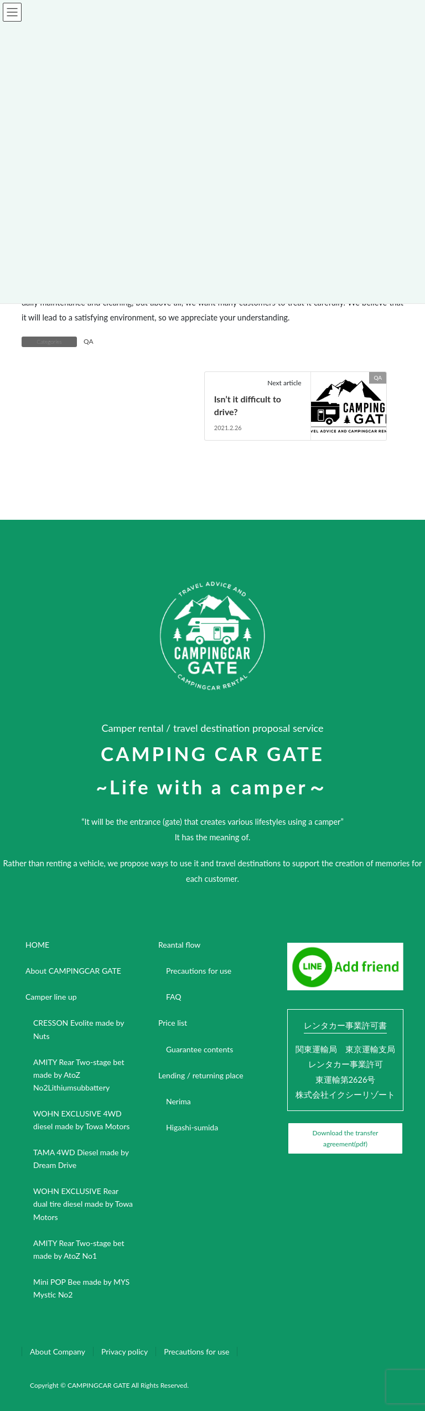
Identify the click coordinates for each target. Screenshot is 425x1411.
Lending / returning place (200, 1075)
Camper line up (51, 996)
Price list (172, 1022)
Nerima (178, 1101)
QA (89, 341)
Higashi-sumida (192, 1127)
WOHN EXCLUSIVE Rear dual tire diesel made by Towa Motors (83, 1203)
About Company (57, 1351)
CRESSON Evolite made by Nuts (78, 1029)
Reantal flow (179, 944)
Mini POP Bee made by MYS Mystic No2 (81, 1288)
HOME (37, 944)
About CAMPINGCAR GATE (73, 970)
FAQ (174, 996)
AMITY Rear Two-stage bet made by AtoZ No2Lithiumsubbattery (79, 1074)
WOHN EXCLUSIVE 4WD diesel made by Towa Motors (81, 1120)
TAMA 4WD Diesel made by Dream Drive (81, 1159)
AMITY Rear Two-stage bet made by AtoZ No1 (79, 1249)
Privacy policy (124, 1351)
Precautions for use (198, 970)
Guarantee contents (199, 1049)
